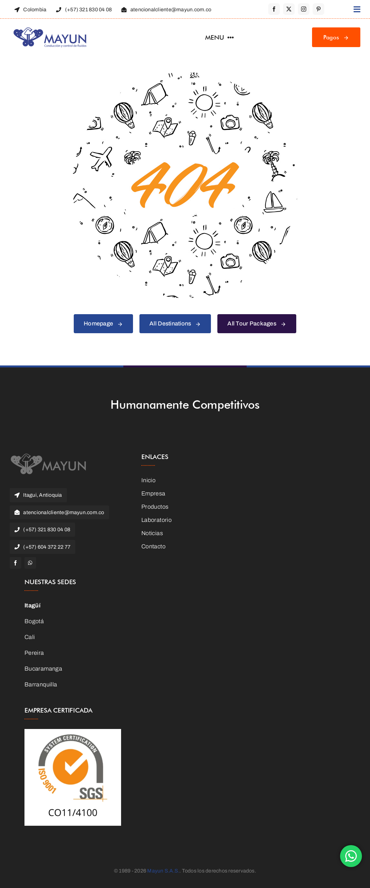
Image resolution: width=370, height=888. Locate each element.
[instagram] (303, 9)
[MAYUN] (48, 456)
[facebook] (274, 9)
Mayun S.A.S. (163, 870)
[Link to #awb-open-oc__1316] (357, 9)
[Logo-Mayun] (50, 29)
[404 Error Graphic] (185, 75)
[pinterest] (318, 9)
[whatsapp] (30, 563)
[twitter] (289, 9)
